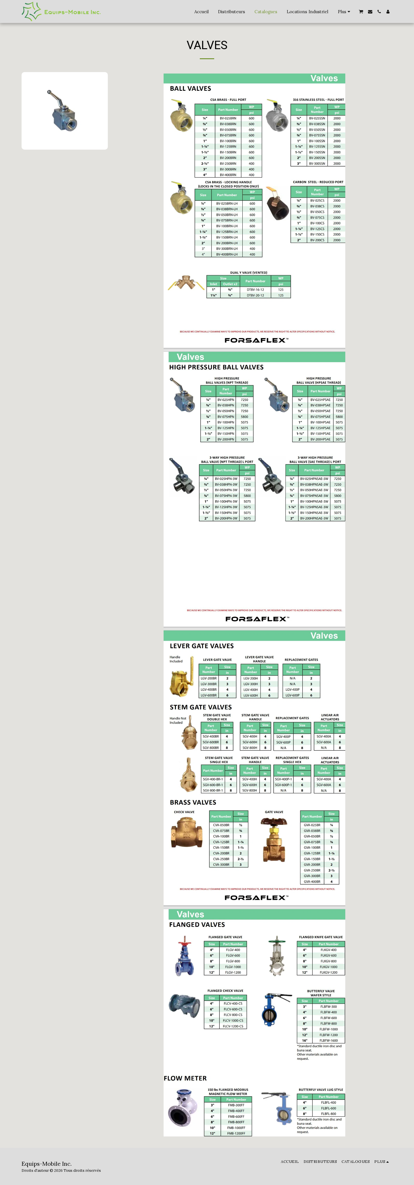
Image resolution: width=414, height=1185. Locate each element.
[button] (361, 11)
